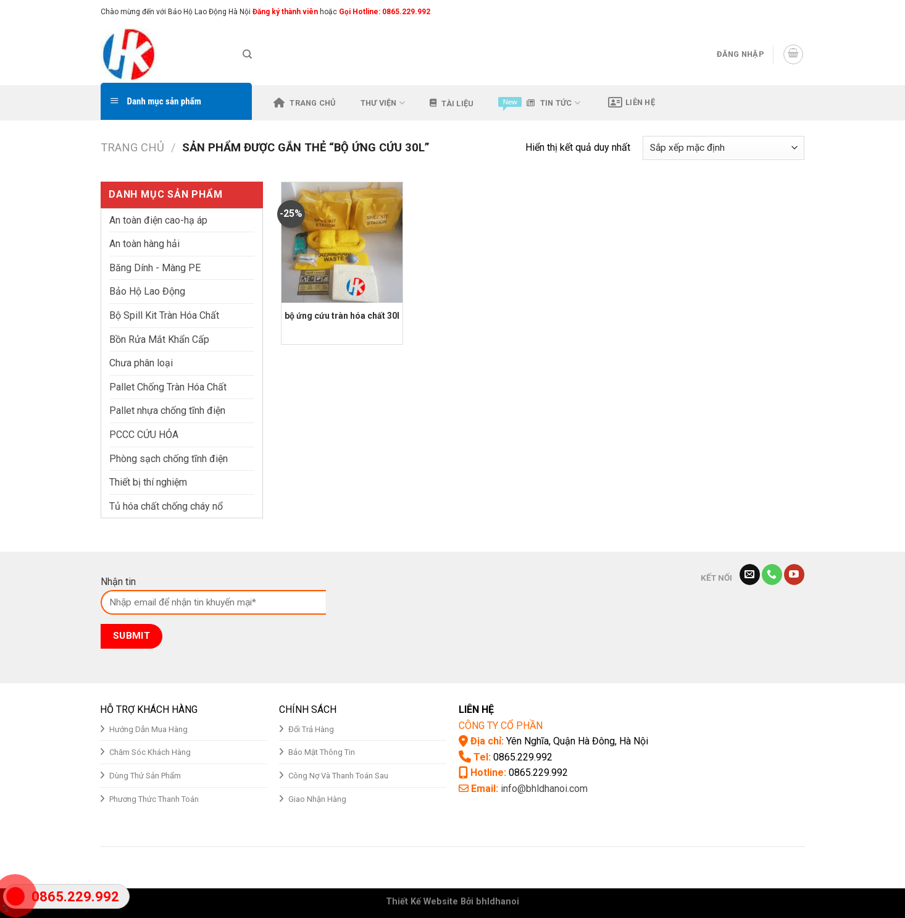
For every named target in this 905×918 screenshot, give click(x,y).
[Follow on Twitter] (786, 11)
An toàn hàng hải (144, 244)
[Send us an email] (798, 11)
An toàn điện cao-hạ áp (158, 220)
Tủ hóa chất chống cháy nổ (166, 506)
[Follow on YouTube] (794, 574)
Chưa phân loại (141, 363)
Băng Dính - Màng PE (155, 268)
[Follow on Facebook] (763, 11)
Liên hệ (631, 102)
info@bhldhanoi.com (544, 788)
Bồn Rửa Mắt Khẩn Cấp (159, 339)
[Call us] (772, 574)
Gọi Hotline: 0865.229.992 (384, 11)
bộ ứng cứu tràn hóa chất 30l (342, 316)
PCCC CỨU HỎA (143, 434)
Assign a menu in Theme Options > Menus (675, 11)
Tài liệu (451, 103)
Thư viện (383, 103)
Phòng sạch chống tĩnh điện (168, 459)
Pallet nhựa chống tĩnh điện (167, 410)
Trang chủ (304, 102)
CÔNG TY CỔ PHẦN (501, 725)
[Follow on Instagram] (774, 11)
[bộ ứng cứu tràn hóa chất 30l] (342, 242)
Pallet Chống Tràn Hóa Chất (168, 387)
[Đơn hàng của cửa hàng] (723, 148)
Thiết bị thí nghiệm (148, 482)
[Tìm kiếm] (247, 54)
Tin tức (539, 103)
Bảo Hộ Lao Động (147, 291)
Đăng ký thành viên (284, 11)
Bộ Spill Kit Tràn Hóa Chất (164, 315)
